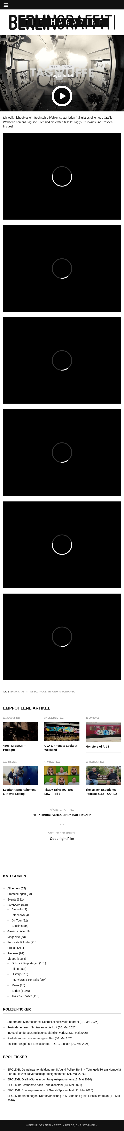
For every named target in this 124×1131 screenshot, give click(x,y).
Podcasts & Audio (18, 942)
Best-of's (17, 909)
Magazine (13, 937)
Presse (11, 947)
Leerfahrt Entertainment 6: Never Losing (19, 792)
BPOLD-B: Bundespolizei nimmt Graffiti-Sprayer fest (40, 1090)
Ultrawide (69, 691)
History (16, 974)
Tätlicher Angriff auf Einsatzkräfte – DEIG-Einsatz (38, 1043)
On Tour (17, 920)
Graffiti (23, 691)
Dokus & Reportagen (25, 963)
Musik (15, 985)
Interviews (18, 915)
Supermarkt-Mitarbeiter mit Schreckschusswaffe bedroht (43, 1021)
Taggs (42, 691)
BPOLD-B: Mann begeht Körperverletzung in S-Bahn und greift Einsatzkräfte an (58, 1095)
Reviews (12, 953)
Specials (17, 925)
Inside (33, 691)
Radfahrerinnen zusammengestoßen (30, 1038)
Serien (54, 67)
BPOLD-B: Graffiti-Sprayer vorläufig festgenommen (39, 1079)
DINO (14, 691)
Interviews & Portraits (25, 979)
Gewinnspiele (16, 931)
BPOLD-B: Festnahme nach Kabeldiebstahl (35, 1085)
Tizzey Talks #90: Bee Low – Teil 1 (58, 792)
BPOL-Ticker (15, 1057)
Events (11, 899)
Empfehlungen (16, 894)
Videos (68, 67)
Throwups (54, 691)
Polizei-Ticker (17, 1009)
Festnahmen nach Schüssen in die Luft (32, 1027)
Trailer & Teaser (22, 996)
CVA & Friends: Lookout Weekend (60, 747)
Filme (15, 968)
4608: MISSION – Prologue (14, 747)
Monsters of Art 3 (97, 746)
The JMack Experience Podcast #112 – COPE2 (101, 792)
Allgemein (13, 888)
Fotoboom (13, 905)
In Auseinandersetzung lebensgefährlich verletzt (37, 1032)
